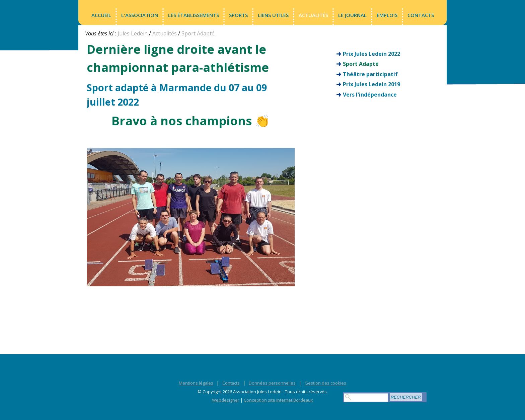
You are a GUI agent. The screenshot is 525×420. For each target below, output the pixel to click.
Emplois (387, 15)
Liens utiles (273, 15)
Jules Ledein (133, 33)
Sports (238, 15)
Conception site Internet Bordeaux (278, 400)
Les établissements (193, 15)
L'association (139, 15)
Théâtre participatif (370, 74)
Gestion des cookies (325, 383)
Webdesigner (225, 400)
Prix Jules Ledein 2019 (371, 84)
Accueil (101, 15)
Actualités (313, 15)
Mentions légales (196, 383)
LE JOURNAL (352, 15)
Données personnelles (272, 383)
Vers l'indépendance (370, 94)
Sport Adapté (198, 33)
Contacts (420, 15)
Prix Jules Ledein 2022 (371, 53)
